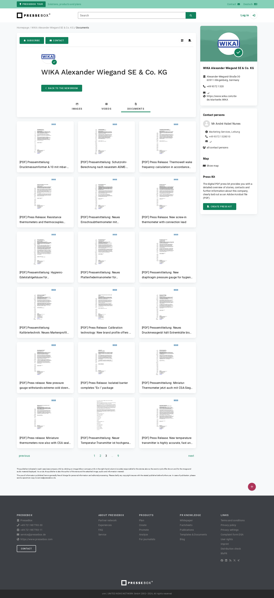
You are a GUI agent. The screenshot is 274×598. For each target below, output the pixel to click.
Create (143, 525)
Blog (182, 539)
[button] (45, 145)
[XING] (239, 560)
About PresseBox (111, 515)
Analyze (143, 534)
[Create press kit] (190, 40)
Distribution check (231, 548)
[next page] (191, 455)
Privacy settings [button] (230, 529)
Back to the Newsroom (61, 88)
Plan (141, 520)
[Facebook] (222, 560)
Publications (187, 529)
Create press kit (219, 206)
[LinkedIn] (226, 560)
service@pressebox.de (46, 478)
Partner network (107, 520)
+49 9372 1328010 (219, 136)
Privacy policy (228, 525)
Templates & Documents (193, 534)
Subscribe (32, 40)
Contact (57, 40)
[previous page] (24, 455)
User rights (227, 539)
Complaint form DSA (232, 534)
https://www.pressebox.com (36, 539)
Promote (144, 529)
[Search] (191, 15)
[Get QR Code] (182, 40)
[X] (234, 560)
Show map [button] (213, 165)
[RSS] (230, 560)
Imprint (225, 544)
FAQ (100, 529)
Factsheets (186, 525)
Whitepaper (186, 520)
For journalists (147, 539)
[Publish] (252, 487)
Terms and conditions (233, 520)
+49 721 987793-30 (31, 525)
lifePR (224, 553)
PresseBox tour (31, 4)
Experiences (105, 525)
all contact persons (217, 147)
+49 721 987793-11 (31, 529)
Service (102, 534)
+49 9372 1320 (215, 86)
